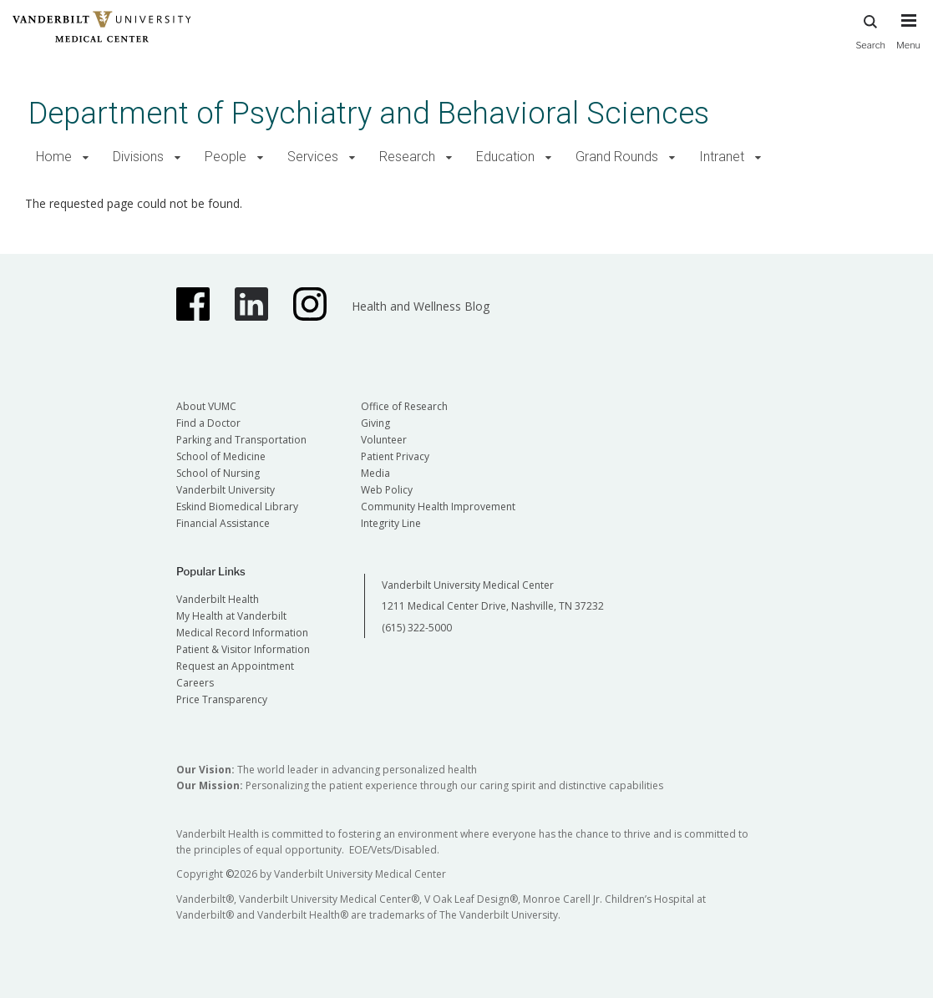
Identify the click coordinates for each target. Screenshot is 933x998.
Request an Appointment (235, 666)
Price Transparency (221, 699)
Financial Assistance (223, 523)
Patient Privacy (395, 456)
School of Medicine (221, 456)
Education (505, 157)
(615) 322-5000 (417, 628)
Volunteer (384, 440)
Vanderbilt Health (217, 599)
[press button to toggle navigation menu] (908, 39)
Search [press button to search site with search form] (870, 29)
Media (375, 473)
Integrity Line (391, 523)
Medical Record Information (242, 633)
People (225, 157)
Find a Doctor (208, 423)
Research (407, 157)
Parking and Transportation (241, 440)
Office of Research (404, 406)
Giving (375, 423)
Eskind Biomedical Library (237, 506)
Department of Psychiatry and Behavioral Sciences (368, 113)
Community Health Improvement (438, 506)
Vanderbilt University (225, 490)
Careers (195, 683)
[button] (85, 157)
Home (54, 157)
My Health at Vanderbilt (231, 616)
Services (312, 157)
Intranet (721, 157)
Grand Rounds (617, 157)
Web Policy (387, 490)
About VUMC (206, 406)
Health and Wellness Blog (420, 306)
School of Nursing (218, 473)
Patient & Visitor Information (243, 649)
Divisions (138, 157)
